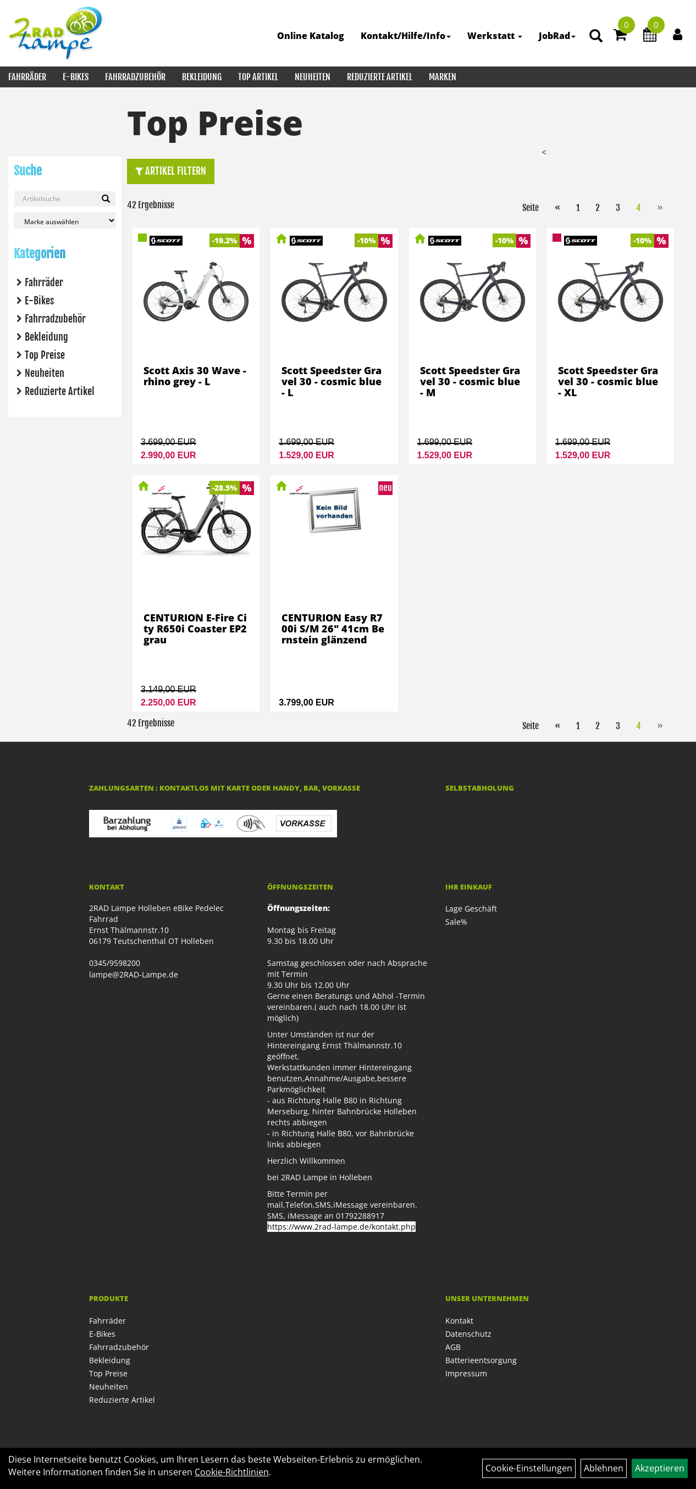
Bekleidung (202, 76)
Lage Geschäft (471, 908)
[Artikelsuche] (596, 36)
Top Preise (45, 355)
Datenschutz (468, 1334)
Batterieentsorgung (481, 1360)
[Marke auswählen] (65, 221)
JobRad (557, 36)
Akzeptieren (659, 1468)
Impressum (466, 1373)
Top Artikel (258, 76)
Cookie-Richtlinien (232, 1472)
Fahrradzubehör (135, 76)
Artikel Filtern (170, 171)
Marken (442, 76)
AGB (453, 1347)
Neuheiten (312, 76)
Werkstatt (494, 36)
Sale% (456, 921)
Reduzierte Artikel (379, 76)
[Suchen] (105, 199)
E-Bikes (76, 76)
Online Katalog (310, 36)
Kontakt (459, 1320)
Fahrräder (27, 76)
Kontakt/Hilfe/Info (406, 36)
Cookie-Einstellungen (528, 1468)
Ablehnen (603, 1468)
